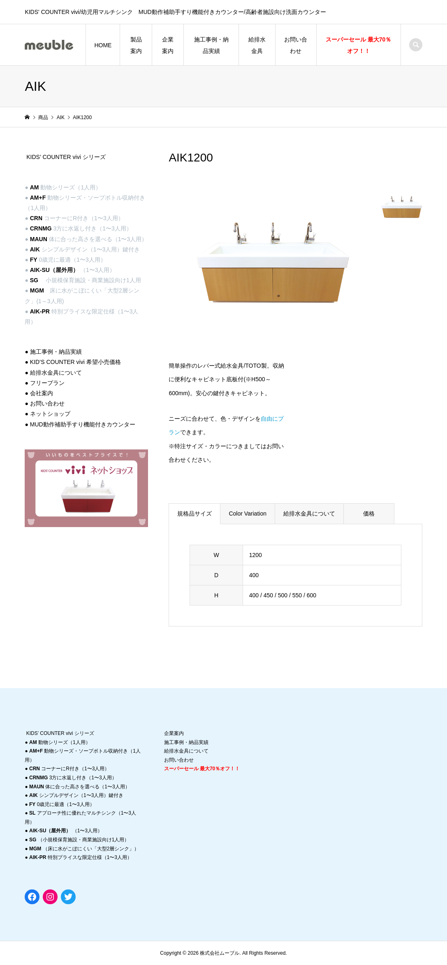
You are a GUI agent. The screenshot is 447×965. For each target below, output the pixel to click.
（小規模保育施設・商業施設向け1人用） (79, 840)
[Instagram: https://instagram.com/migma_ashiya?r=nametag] (50, 896)
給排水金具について (309, 513)
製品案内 (136, 45)
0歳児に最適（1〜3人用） (62, 804)
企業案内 (168, 45)
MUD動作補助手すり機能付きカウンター (82, 424)
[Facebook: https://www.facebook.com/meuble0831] (32, 896)
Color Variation (247, 513)
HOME (102, 45)
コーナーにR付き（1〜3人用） (69, 769)
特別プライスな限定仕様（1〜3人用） (80, 857)
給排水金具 (257, 45)
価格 (369, 513)
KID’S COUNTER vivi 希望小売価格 (75, 362)
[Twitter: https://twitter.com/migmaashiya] (68, 896)
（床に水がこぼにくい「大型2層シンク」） (84, 849)
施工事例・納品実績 (211, 45)
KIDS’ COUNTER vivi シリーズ (65, 157)
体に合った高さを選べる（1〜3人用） (79, 787)
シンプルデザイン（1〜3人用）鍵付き (76, 795)
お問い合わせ (295, 45)
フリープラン (47, 383)
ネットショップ (50, 413)
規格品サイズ (194, 513)
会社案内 (41, 393)
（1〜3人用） (65, 831)
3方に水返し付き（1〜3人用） (73, 778)
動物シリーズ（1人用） (59, 742)
